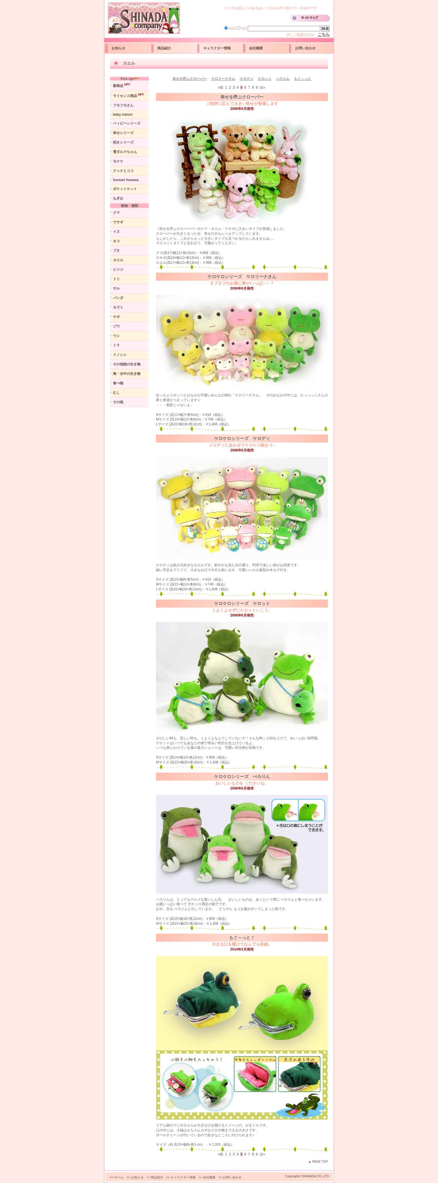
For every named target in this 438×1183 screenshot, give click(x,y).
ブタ (116, 251)
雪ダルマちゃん (125, 152)
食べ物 (118, 383)
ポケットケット (125, 189)
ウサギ (118, 222)
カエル (118, 260)
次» (263, 88)
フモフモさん (123, 105)
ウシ (116, 336)
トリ (116, 279)
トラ (116, 345)
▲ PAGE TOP (318, 1161)
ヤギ (116, 317)
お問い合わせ (305, 48)
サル (116, 288)
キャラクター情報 (217, 48)
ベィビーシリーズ (126, 123)
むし (116, 393)
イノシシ (120, 355)
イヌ (116, 232)
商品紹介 (164, 48)
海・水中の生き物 (126, 374)
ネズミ (118, 307)
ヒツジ (118, 269)
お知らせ (118, 48)
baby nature (122, 115)
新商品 (121, 85)
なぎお (118, 198)
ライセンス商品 (128, 95)
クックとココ (123, 171)
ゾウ (116, 326)
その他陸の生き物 (126, 364)
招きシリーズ (123, 142)
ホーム (119, 1177)
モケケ (118, 161)
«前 (221, 88)
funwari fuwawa (125, 180)
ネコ (116, 241)
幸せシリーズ (123, 133)
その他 (118, 402)
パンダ (118, 298)
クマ (116, 213)
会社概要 (256, 48)
